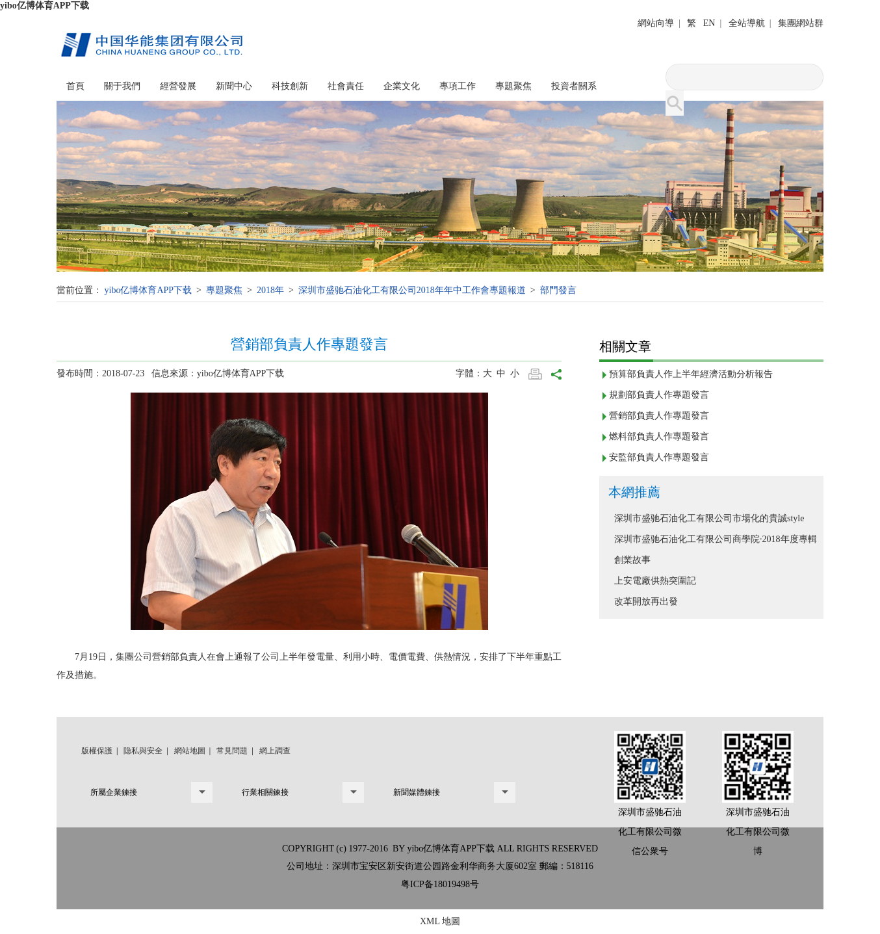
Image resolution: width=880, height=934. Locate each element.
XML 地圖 (440, 921)
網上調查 (275, 750)
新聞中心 (234, 86)
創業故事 (632, 560)
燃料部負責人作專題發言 (659, 436)
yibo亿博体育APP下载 (44, 5)
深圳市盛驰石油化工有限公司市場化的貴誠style (709, 518)
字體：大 (476, 373)
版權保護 (96, 750)
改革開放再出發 (646, 601)
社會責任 (346, 86)
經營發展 (178, 86)
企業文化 (401, 86)
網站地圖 (189, 750)
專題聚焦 (513, 86)
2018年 (270, 290)
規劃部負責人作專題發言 (659, 395)
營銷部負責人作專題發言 (659, 416)
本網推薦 (634, 492)
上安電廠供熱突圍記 (655, 581)
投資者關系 (574, 86)
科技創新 (290, 86)
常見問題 (232, 750)
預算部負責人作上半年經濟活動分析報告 (691, 374)
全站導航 (747, 23)
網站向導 (656, 23)
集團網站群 (800, 23)
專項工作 (457, 86)
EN (709, 23)
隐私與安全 (142, 750)
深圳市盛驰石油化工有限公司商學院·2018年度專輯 (715, 539)
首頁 (75, 86)
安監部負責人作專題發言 (659, 457)
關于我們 (122, 86)
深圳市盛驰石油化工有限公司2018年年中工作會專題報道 (412, 290)
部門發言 (558, 290)
